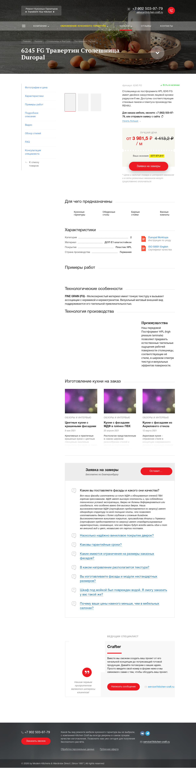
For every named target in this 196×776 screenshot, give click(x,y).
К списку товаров (34, 164)
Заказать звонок (36, 741)
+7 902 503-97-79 (147, 9)
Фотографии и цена (36, 88)
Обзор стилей (33, 133)
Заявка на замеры (148, 166)
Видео (28, 125)
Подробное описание (31, 115)
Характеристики (34, 96)
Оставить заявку (160, 471)
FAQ (27, 142)
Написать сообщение (123, 687)
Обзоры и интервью (78, 418)
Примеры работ (34, 105)
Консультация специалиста (33, 152)
